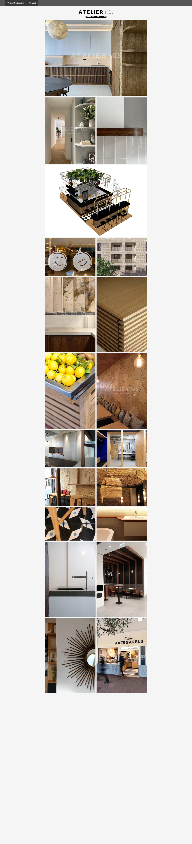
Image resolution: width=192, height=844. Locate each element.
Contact (32, 3)
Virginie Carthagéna (15, 3)
